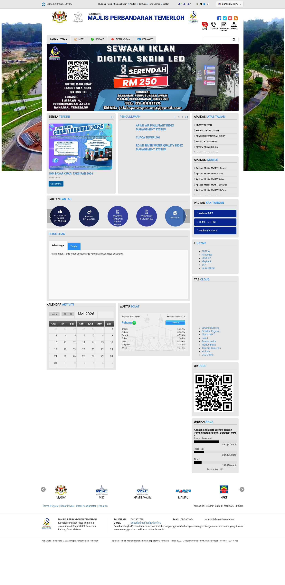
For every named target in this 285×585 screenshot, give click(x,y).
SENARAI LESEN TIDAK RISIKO (209, 177)
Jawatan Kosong (210, 368)
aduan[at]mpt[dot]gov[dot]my (146, 563)
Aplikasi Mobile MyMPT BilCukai (210, 225)
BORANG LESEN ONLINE (207, 171)
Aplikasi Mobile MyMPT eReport (210, 208)
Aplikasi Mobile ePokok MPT (208, 214)
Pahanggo (207, 295)
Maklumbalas (209, 385)
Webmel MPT (205, 254)
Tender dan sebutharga (146, 255)
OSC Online (208, 395)
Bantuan (143, 4)
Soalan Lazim (120, 4)
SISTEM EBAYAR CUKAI (206, 188)
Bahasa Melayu (230, 4)
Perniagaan (120, 39)
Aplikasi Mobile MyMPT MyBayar (210, 231)
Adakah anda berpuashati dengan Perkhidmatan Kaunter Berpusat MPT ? (215, 473)
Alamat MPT (208, 375)
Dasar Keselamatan (86, 546)
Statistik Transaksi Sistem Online (117, 258)
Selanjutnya (56, 224)
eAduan (206, 392)
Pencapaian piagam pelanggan (60, 256)
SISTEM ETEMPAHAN (205, 182)
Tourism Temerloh (211, 388)
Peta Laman (154, 4)
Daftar (166, 4)
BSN (204, 305)
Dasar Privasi (67, 546)
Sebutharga (59, 286)
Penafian (103, 546)
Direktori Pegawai (207, 271)
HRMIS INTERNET (207, 262)
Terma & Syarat (51, 546)
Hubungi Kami (105, 4)
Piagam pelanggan (89, 256)
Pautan (132, 4)
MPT (78, 39)
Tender (74, 287)
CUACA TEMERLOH (148, 178)
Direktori (175, 255)
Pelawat (145, 39)
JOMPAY (206, 298)
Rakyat (97, 39)
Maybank (206, 302)
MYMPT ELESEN (203, 166)
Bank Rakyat (208, 308)
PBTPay (206, 292)
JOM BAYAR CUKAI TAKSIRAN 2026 (71, 214)
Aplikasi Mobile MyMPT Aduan (209, 220)
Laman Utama (58, 39)
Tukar (175, 363)
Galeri (205, 378)
